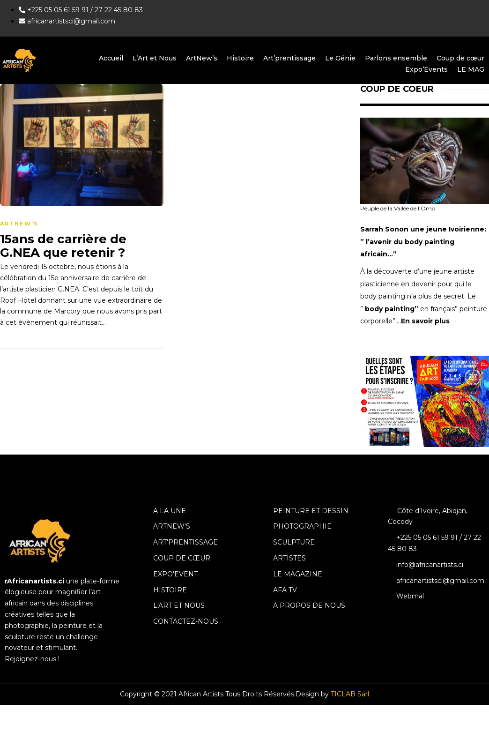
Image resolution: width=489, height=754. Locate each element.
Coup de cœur (460, 58)
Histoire (240, 58)
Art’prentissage (289, 58)
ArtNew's (19, 223)
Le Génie (340, 58)
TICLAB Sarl (350, 694)
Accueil (111, 58)
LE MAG (470, 69)
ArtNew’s (201, 58)
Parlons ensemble (396, 58)
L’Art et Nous (155, 58)
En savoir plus (425, 321)
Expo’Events (426, 69)
